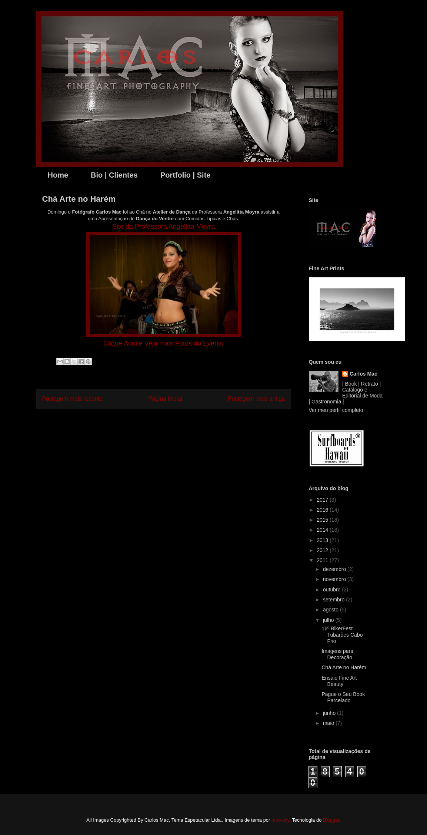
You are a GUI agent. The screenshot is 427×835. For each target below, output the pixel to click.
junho (330, 713)
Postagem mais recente (72, 399)
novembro (335, 579)
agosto (331, 610)
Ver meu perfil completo (336, 410)
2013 (323, 540)
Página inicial (165, 399)
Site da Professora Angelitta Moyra (163, 226)
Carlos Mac (363, 374)
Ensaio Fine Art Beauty (339, 681)
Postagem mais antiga (256, 399)
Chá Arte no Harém (343, 667)
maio (329, 723)
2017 (323, 500)
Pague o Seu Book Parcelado (343, 697)
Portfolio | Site (185, 175)
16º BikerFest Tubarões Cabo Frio (342, 635)
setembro (334, 600)
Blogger (331, 820)
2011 (323, 560)
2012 (323, 550)
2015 (323, 520)
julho (329, 620)
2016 (323, 510)
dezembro (335, 569)
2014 (323, 530)
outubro (332, 590)
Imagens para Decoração (337, 654)
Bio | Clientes (114, 175)
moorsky (280, 820)
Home (58, 175)
